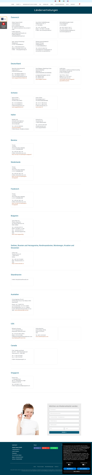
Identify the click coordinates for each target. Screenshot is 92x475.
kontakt (73, 4)
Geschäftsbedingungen (49, 466)
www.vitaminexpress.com (42, 336)
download (45, 4)
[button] (37, 448)
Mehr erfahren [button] (77, 471)
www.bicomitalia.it (16, 127)
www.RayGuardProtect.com (18, 338)
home (12, 4)
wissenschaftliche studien (30, 4)
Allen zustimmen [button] (83, 468)
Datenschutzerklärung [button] (85, 447)
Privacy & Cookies (40, 466)
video (51, 4)
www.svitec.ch (39, 107)
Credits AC (56, 466)
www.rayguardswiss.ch (17, 107)
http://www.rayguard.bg (18, 234)
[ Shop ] (18, 4)
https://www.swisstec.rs (18, 263)
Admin (35, 466)
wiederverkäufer (59, 4)
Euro (4, 19)
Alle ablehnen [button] (70, 468)
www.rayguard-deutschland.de (19, 78)
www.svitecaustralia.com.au (21, 310)
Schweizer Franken (4, 25)
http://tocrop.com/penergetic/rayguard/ (22, 154)
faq (40, 4)
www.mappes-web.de (41, 79)
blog (67, 4)
